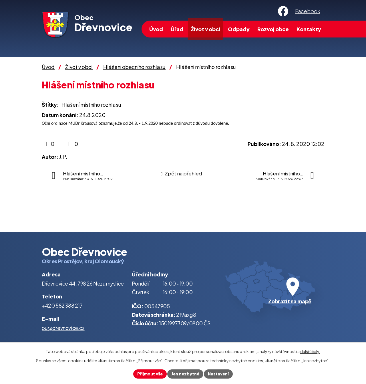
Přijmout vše (150, 373)
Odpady (239, 29)
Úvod (156, 29)
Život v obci (205, 29)
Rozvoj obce (273, 29)
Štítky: (50, 104)
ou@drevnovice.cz (63, 327)
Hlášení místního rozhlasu (91, 104)
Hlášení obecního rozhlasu (134, 67)
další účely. (310, 351)
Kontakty (309, 29)
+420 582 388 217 (62, 305)
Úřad (177, 29)
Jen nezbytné (185, 373)
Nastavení (218, 373)
